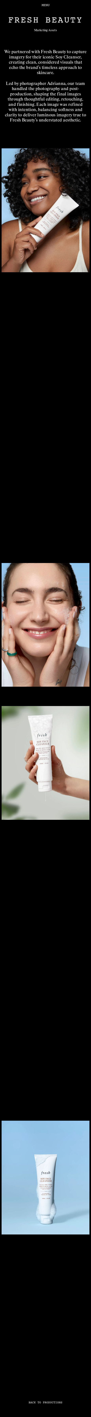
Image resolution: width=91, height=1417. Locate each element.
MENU (46, 5)
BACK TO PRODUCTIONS (45, 1402)
